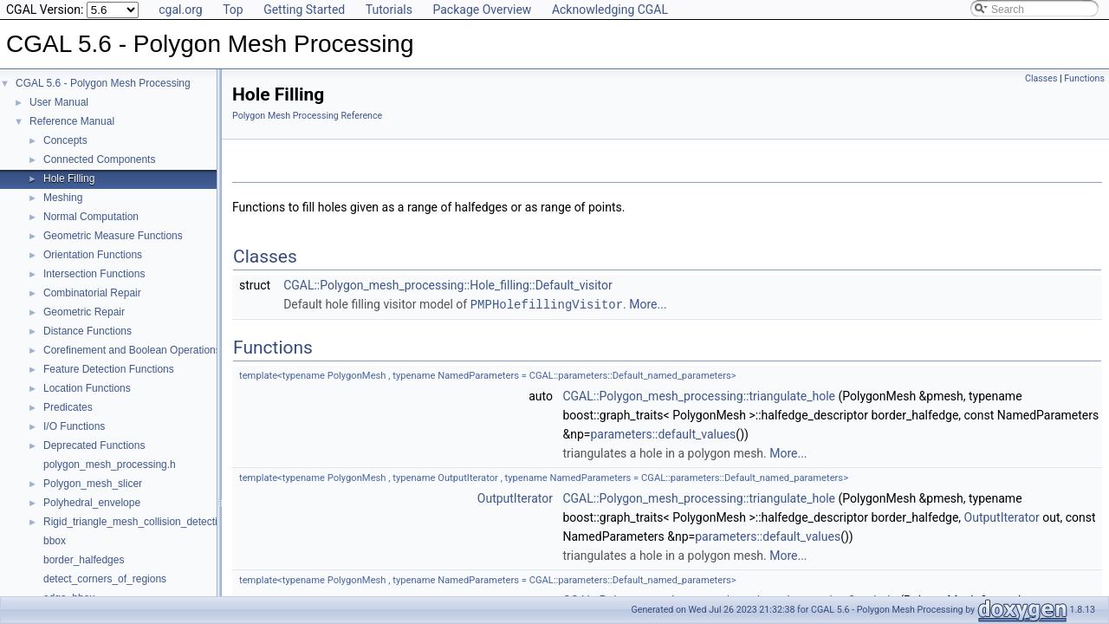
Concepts (65, 140)
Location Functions (87, 388)
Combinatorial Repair (92, 293)
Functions (1084, 78)
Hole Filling (68, 178)
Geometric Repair (84, 312)
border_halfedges (83, 560)
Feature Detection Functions (108, 369)
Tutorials (389, 9)
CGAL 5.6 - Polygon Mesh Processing (103, 83)
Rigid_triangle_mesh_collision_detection (136, 522)
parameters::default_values (663, 433)
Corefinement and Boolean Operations (132, 350)
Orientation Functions (92, 255)
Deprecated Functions (94, 445)
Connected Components (99, 159)
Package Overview (481, 9)
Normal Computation (91, 217)
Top (233, 9)
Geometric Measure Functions (113, 236)
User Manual (58, 102)
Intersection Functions (94, 274)
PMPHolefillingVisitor (546, 304)
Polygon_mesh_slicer (92, 484)
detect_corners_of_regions (104, 579)
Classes (1041, 78)
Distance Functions (87, 331)
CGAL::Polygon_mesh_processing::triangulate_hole (698, 395)
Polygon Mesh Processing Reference (307, 115)
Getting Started (304, 9)
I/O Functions (74, 426)
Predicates (68, 407)
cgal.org (180, 9)
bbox (54, 541)
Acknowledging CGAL (610, 9)
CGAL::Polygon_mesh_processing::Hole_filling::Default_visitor (448, 285)
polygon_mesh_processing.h (109, 464)
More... (647, 304)
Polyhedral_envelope (91, 503)
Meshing (62, 198)
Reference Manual (71, 121)
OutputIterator (515, 497)
